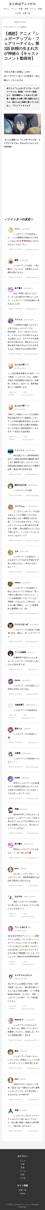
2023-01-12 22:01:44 (15, 858)
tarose (18, 680)
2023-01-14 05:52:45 (15, 309)
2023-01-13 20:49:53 (15, 833)
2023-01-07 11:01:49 (15, 1068)
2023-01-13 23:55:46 (15, 613)
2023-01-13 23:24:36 (15, 641)
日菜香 (18, 753)
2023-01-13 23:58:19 (15, 572)
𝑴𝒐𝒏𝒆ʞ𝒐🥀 (19, 1019)
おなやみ (19, 896)
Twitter (22, 1193)
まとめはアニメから (22, 3)
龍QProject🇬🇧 (21, 485)
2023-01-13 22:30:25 (15, 742)
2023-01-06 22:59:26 (15, 1131)
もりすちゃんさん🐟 (23, 975)
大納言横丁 (20, 705)
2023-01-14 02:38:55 (12, 438)
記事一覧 (26, 13)
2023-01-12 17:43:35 (15, 885)
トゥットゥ (20, 450)
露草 (17, 260)
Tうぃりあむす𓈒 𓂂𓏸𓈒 (23, 927)
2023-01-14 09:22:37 (15, 277)
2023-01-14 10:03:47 (15, 249)
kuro (17, 868)
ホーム (6, 9)
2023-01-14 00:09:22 (15, 495)
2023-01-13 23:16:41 (12, 716)
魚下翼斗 (19, 288)
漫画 (26, 9)
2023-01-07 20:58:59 (15, 1040)
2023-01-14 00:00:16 (15, 540)
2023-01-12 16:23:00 (12, 915)
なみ (17, 551)
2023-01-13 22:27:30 (15, 767)
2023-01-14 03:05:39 (15, 354)
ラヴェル (19, 319)
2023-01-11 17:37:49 (12, 963)
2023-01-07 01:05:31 (15, 1099)
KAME (17, 778)
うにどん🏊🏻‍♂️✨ (21, 506)
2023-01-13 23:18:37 (15, 694)
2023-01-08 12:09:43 (12, 1007)
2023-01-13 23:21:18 (15, 669)
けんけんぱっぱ (22, 624)
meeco (18, 582)
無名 (17, 1051)
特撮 (40, 9)
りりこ (18, 229)
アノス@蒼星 (20, 652)
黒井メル (19, 728)
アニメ (14, 9)
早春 (17, 1110)
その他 (18, 13)
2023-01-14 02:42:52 (12, 393)
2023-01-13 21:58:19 (15, 798)
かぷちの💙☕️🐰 (22, 364)
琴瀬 (17, 809)
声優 (21, 9)
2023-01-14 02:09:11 (15, 474)
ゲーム (33, 9)
